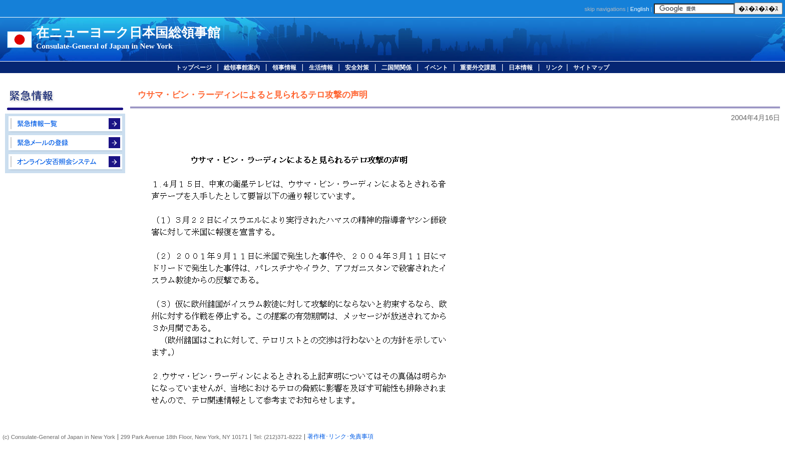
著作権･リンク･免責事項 (340, 436)
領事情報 (284, 68)
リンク (554, 68)
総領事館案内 (242, 68)
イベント (436, 68)
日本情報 (521, 68)
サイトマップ (591, 68)
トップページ (194, 68)
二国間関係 (396, 68)
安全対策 (357, 68)
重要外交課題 (478, 68)
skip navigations (604, 9)
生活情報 (321, 68)
